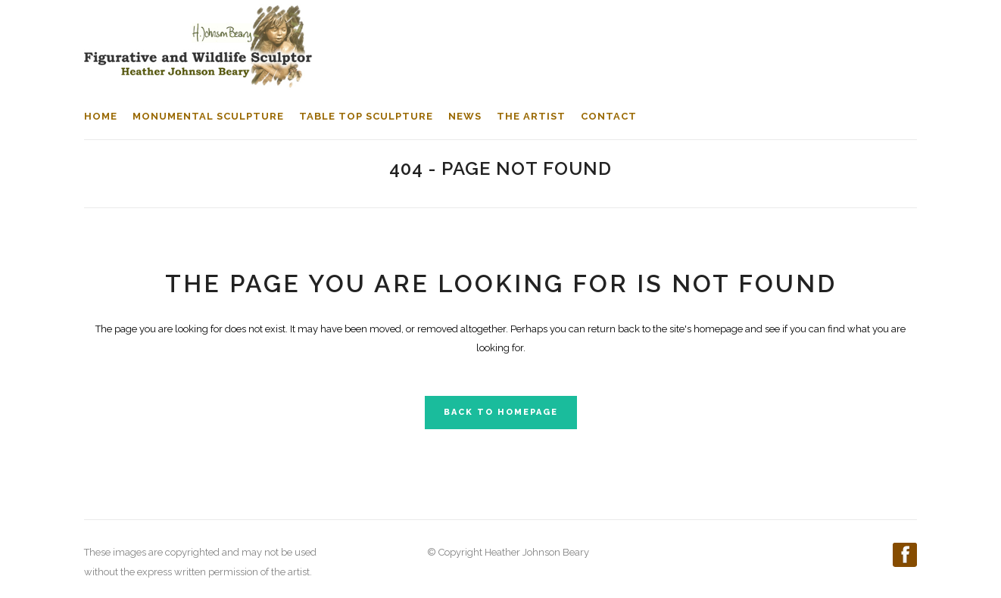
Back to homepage (501, 412)
